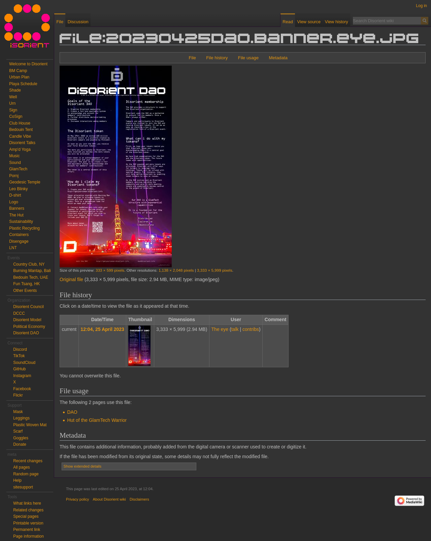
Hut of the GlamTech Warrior (97, 420)
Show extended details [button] (83, 466)
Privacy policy (77, 499)
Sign (13, 110)
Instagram (22, 375)
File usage (248, 57)
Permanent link (26, 529)
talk (235, 329)
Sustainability (21, 221)
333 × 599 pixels (110, 270)
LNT (13, 247)
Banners (16, 208)
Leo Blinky (18, 189)
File (192, 57)
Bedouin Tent (21, 129)
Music (14, 156)
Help (17, 480)
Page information (28, 536)
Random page (25, 474)
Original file (71, 279)
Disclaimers (139, 499)
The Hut (16, 215)
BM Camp (18, 70)
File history (217, 57)
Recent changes (27, 461)
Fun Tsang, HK (26, 283)
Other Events (25, 290)
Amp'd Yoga (20, 149)
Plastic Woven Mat (29, 424)
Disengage (18, 241)
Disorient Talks (22, 142)
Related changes (28, 510)
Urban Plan (19, 77)
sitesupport (23, 487)
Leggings (21, 418)
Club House (19, 123)
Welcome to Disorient (28, 64)
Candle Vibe (20, 136)
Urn (12, 103)
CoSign (15, 116)
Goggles (20, 438)
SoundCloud (24, 362)
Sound (15, 162)
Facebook (22, 388)
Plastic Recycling (24, 228)
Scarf (18, 431)
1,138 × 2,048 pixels (176, 270)
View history (336, 21)
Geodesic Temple (24, 182)
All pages (21, 467)
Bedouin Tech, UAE (30, 277)
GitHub (19, 369)
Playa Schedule (23, 83)
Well (13, 97)
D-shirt (15, 195)
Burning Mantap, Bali (32, 270)
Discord (20, 349)
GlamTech (18, 169)
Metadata (278, 57)
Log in (421, 5)
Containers (19, 234)
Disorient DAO (26, 333)
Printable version (28, 523)
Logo (13, 202)
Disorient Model (27, 319)
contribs (250, 329)
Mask (18, 411)
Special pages (25, 516)
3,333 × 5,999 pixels (214, 270)
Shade (15, 90)
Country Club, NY (28, 264)
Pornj (14, 175)
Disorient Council (28, 306)
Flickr (18, 395)
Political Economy (29, 326)
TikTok (19, 355)
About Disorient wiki (109, 499)
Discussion (78, 21)
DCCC (19, 313)
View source (309, 21)
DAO (72, 412)
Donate (19, 444)
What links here (27, 503)
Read (288, 21)
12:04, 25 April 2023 (102, 329)
